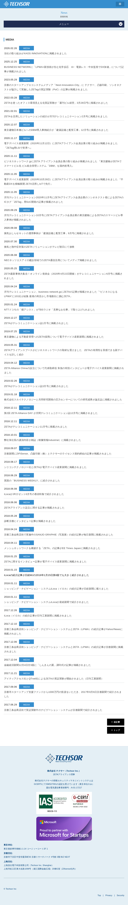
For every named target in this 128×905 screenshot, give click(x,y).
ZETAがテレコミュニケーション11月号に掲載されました (35, 426)
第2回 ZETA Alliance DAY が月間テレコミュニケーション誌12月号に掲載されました (51, 413)
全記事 (117, 722)
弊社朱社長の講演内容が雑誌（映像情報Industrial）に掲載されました (42, 440)
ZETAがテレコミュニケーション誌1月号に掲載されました (36, 323)
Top (99, 895)
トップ (117, 730)
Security (120, 895)
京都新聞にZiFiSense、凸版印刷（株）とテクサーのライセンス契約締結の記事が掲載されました (58, 453)
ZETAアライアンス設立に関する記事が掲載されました (34, 507)
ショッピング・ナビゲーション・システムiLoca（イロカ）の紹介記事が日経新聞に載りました (56, 588)
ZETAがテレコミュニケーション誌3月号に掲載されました (36, 386)
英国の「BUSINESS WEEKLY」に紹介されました (32, 480)
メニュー (90, 24)
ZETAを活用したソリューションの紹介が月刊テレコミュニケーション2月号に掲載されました (56, 116)
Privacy (108, 895)
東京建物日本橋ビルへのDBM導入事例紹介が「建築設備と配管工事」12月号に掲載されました (56, 130)
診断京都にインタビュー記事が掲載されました (30, 521)
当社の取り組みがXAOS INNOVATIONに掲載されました (35, 53)
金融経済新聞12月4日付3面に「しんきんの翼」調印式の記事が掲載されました (47, 665)
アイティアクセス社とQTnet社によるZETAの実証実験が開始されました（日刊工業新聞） (54, 678)
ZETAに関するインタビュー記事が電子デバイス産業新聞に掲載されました (45, 561)
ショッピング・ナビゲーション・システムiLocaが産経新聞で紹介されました (46, 602)
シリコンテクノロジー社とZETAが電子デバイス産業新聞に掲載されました (45, 467)
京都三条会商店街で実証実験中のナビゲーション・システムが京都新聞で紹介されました (53, 710)
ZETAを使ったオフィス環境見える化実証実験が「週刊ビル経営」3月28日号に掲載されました (56, 102)
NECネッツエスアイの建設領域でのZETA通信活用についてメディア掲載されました (50, 260)
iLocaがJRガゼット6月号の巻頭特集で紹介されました (34, 494)
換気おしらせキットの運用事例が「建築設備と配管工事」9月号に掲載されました (49, 233)
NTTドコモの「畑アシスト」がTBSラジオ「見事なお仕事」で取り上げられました (49, 309)
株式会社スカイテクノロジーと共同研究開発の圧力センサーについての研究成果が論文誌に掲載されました (63, 399)
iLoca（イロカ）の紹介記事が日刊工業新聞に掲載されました (38, 615)
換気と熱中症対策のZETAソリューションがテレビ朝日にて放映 (39, 246)
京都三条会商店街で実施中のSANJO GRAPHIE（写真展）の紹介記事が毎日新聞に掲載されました (58, 534)
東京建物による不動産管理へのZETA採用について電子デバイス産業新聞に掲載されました (54, 336)
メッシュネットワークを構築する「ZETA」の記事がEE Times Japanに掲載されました (52, 548)
